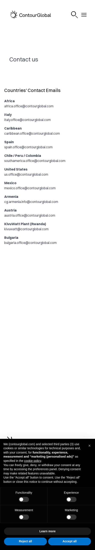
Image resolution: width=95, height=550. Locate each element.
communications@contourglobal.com (32, 268)
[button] (89, 445)
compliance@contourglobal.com (28, 303)
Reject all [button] (25, 541)
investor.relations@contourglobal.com (32, 338)
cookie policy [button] (32, 460)
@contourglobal (37, 378)
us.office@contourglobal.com (26, 174)
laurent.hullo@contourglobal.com (28, 347)
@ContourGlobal (37, 401)
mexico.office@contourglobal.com (30, 188)
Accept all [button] (69, 541)
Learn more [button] (47, 531)
